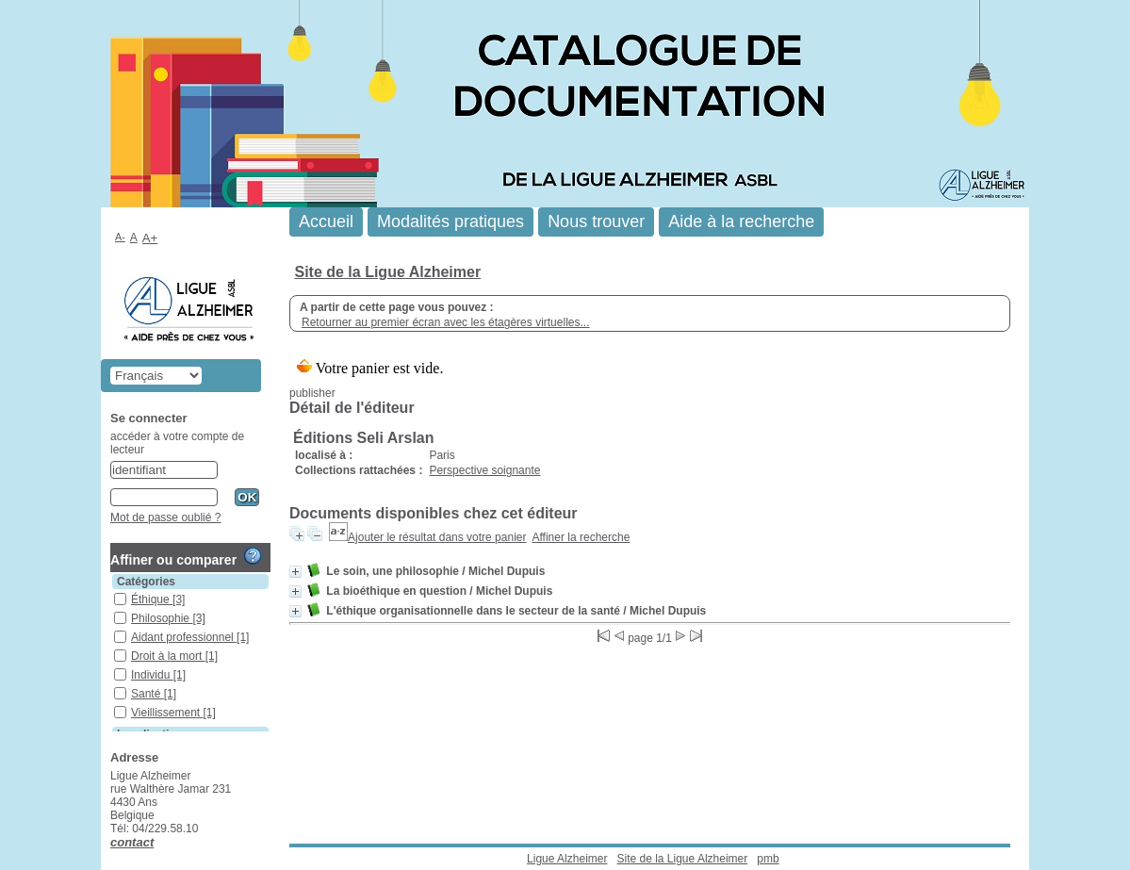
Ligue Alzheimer (567, 858)
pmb (767, 858)
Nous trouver (596, 221)
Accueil (326, 221)
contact (132, 842)
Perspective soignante (484, 470)
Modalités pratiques (450, 221)
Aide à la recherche (741, 221)
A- (120, 236)
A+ (150, 238)
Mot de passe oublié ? (165, 517)
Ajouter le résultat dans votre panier (437, 537)
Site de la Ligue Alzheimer (387, 272)
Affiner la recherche (581, 537)
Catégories (146, 581)
